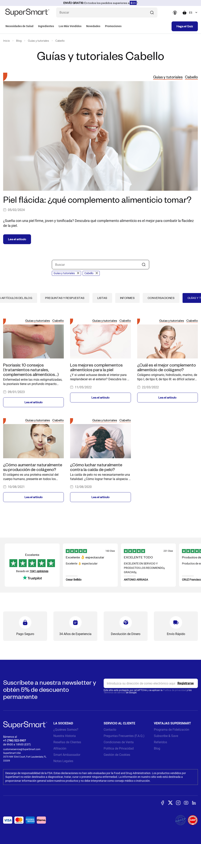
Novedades (93, 26)
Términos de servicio (114, 692)
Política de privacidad (174, 690)
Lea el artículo (17, 239)
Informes (127, 298)
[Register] (185, 683)
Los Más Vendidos (70, 26)
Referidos (160, 742)
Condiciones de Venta (119, 742)
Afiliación (59, 748)
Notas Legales (63, 761)
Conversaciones (161, 298)
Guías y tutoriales (38, 40)
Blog (19, 40)
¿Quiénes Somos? (65, 729)
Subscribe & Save (166, 736)
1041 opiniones (39, 571)
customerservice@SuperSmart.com (21, 749)
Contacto (110, 729)
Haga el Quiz (184, 26)
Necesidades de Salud (19, 26)
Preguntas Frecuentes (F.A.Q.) (124, 736)
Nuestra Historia (64, 736)
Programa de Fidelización (171, 729)
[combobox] (193, 13)
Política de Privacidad (119, 748)
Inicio (6, 40)
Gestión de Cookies (117, 755)
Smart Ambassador (66, 755)
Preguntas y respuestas (64, 298)
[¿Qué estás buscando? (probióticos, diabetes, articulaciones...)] (106, 12)
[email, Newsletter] (151, 683)
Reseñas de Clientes (67, 742)
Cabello (60, 40)
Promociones (113, 26)
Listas (102, 298)
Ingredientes (46, 26)
